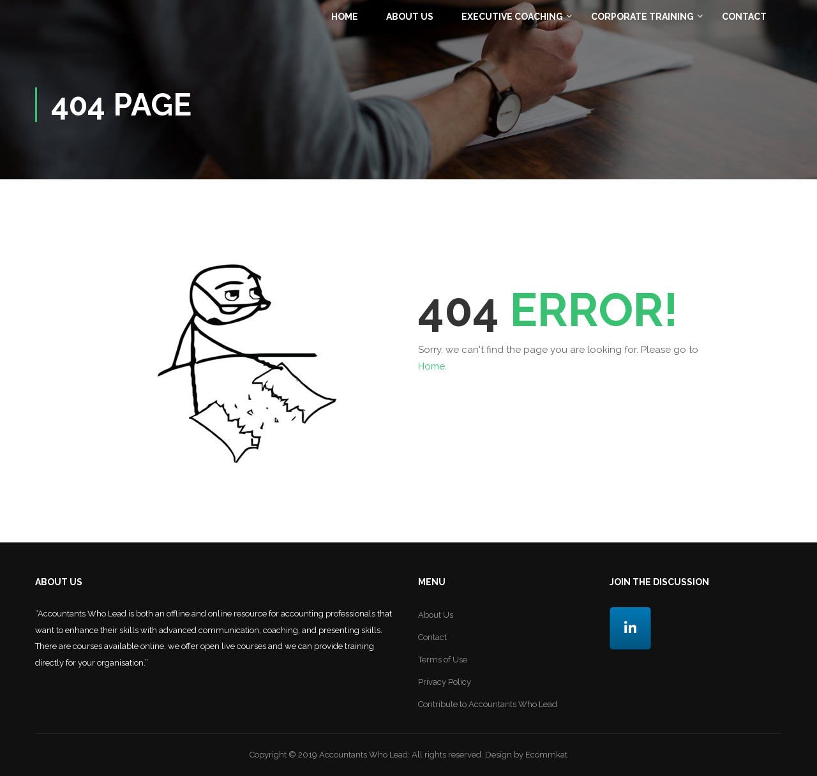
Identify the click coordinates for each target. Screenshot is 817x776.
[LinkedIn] (630, 628)
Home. (432, 366)
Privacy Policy (444, 682)
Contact (744, 16)
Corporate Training (642, 16)
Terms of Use (442, 659)
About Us (409, 16)
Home (344, 16)
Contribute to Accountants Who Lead (487, 704)
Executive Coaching (512, 16)
